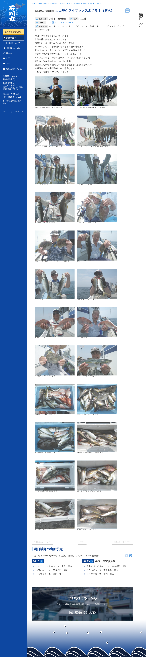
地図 (6, 58)
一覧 (82, 542)
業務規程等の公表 (12, 69)
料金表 (7, 53)
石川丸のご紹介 (12, 48)
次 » (122, 542)
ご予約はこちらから (13, 31)
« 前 (42, 542)
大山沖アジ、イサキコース (59, 4)
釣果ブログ (9, 38)
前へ (127, 556)
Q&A (6, 63)
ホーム (34, 4)
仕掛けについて (11, 43)
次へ (131, 556)
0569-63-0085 (14, 93)
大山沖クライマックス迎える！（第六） (87, 4)
